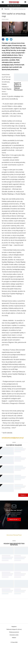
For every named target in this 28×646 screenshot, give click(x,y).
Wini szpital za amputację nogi (18, 9)
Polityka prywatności (14, 632)
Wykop (11, 39)
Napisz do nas (13, 519)
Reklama (14, 637)
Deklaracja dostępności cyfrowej (14, 629)
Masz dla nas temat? (15, 5)
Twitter (7, 39)
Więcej (22, 495)
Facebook (3, 39)
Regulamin (14, 626)
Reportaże (7, 9)
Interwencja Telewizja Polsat (14, 535)
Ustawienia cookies (14, 634)
